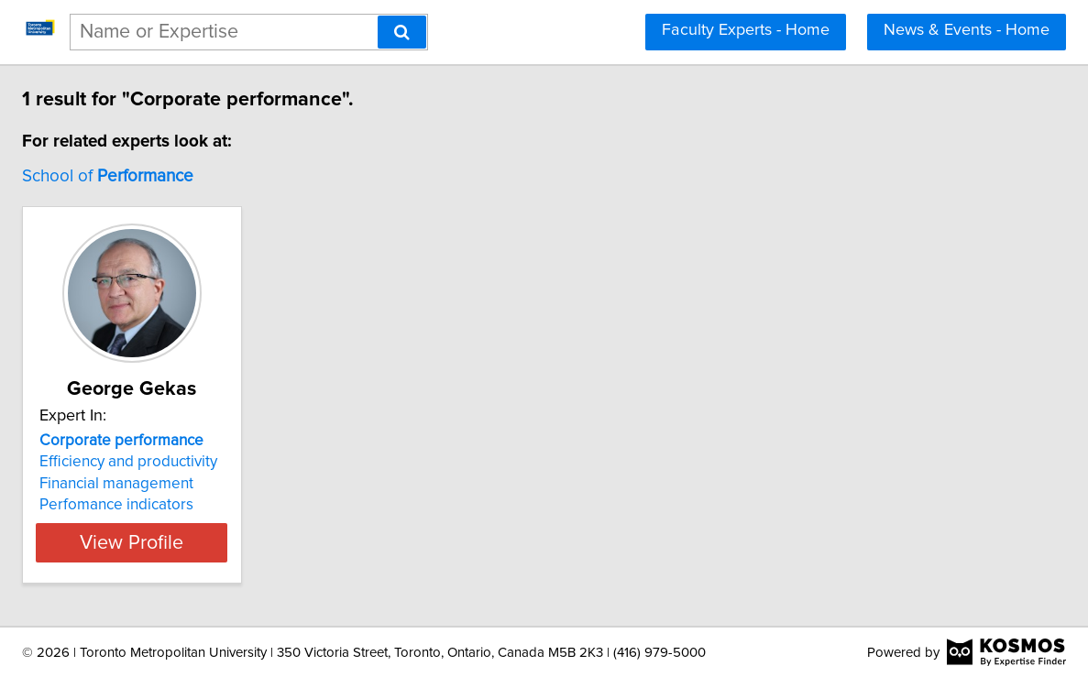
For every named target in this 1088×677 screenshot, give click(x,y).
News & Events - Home (967, 30)
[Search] (402, 32)
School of (217, 176)
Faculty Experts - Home (746, 30)
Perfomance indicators (226, 505)
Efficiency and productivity (238, 461)
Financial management (226, 483)
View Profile (264, 542)
